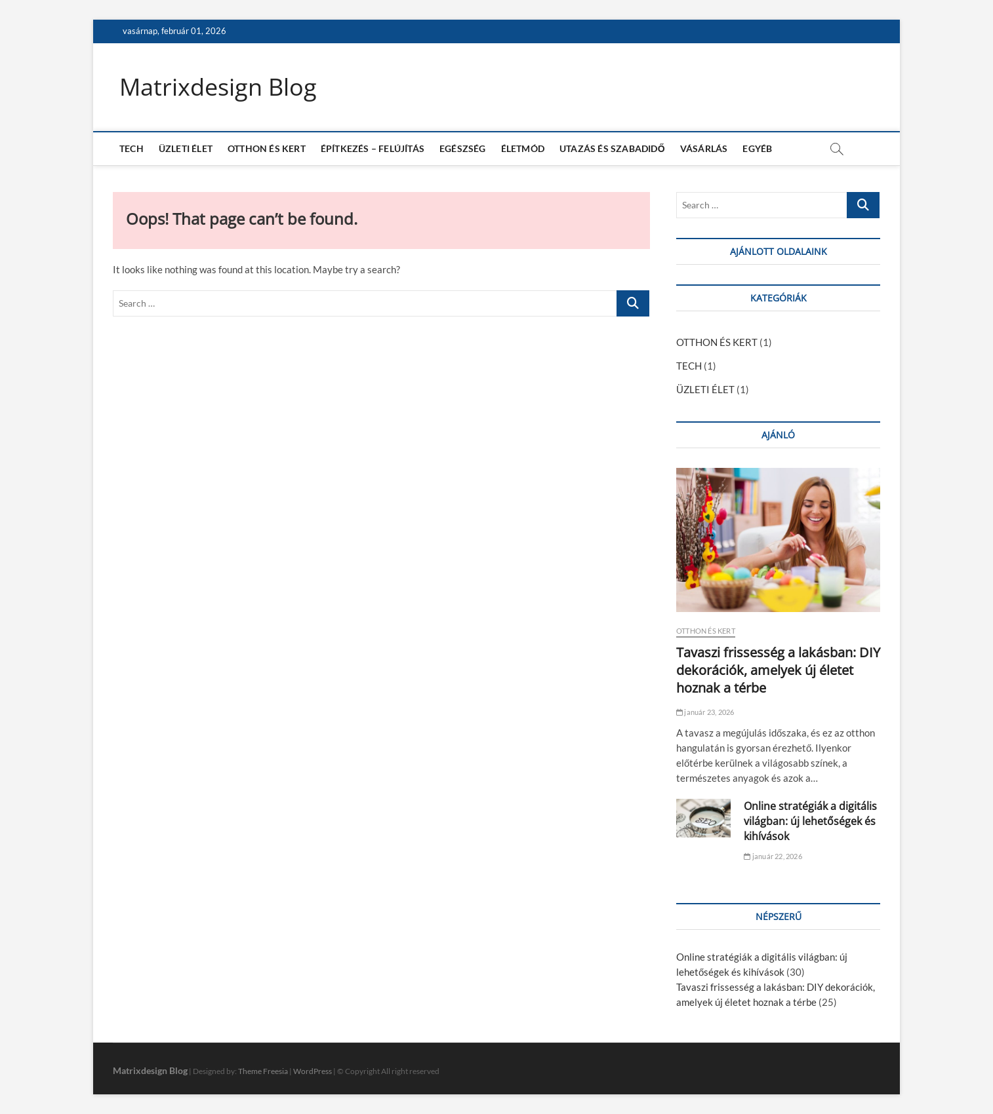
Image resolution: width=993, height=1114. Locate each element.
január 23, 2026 (705, 712)
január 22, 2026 (772, 856)
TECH (131, 148)
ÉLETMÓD (522, 148)
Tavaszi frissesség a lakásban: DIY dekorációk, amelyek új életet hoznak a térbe (778, 670)
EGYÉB (757, 148)
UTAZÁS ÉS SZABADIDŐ (612, 148)
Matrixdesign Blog (218, 87)
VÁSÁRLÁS (704, 148)
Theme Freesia (263, 1071)
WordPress (312, 1071)
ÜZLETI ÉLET (186, 148)
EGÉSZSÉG (462, 148)
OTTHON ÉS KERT (267, 148)
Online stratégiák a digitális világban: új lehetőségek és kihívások (810, 821)
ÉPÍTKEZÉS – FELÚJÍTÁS (372, 148)
